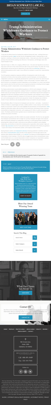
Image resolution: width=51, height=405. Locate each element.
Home (5, 329)
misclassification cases (13, 132)
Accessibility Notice (37, 397)
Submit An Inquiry (25, 195)
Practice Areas (20, 329)
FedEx (48, 106)
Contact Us (25, 317)
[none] (25, 13)
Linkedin (18, 144)
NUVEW (4, 397)
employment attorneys (21, 131)
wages (14, 56)
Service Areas (30, 329)
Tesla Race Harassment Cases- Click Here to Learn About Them (25, 1)
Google (25, 371)
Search (35, 237)
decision (26, 134)
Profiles (11, 329)
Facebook (21, 371)
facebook (12, 144)
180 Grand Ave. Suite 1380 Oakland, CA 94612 (25, 344)
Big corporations (10, 125)
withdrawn (37, 68)
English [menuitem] (24, 13)
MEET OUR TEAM (25, 227)
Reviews (45, 329)
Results (38, 329)
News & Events (22, 331)
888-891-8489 (29, 10)
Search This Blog (20, 233)
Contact (30, 331)
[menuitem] (25, 13)
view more (25, 293)
